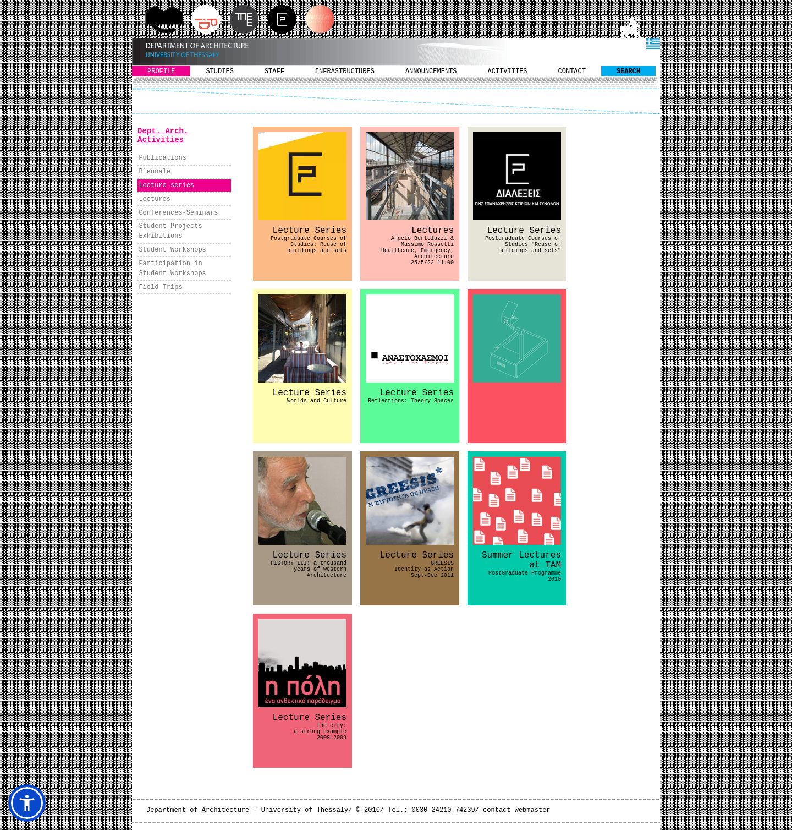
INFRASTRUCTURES (345, 71)
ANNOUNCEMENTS (431, 71)
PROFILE (161, 71)
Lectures (154, 199)
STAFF (274, 71)
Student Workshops (172, 250)
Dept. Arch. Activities (163, 135)
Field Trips (160, 287)
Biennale (154, 172)
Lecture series (166, 185)
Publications (162, 158)
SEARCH (628, 71)
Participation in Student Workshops (172, 268)
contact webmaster (516, 810)
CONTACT (572, 71)
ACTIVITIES (507, 71)
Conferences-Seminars (178, 213)
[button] (27, 803)
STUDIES (219, 71)
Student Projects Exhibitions (170, 231)
